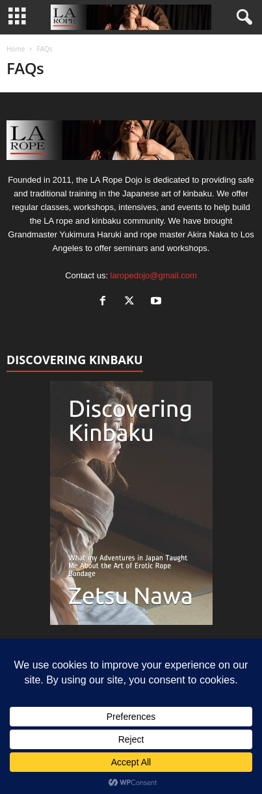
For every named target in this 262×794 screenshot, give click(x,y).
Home (16, 48)
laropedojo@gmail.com (154, 275)
